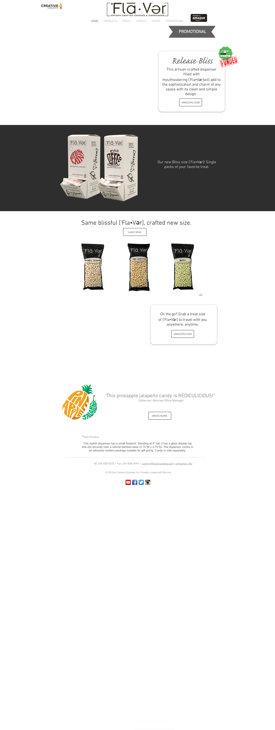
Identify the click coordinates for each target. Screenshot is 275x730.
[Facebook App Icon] (134, 482)
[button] (110, 21)
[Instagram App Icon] (147, 482)
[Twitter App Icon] (141, 482)
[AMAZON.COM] (190, 102)
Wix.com (167, 472)
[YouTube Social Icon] (128, 482)
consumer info (183, 463)
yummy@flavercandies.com (158, 463)
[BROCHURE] (159, 416)
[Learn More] (134, 232)
